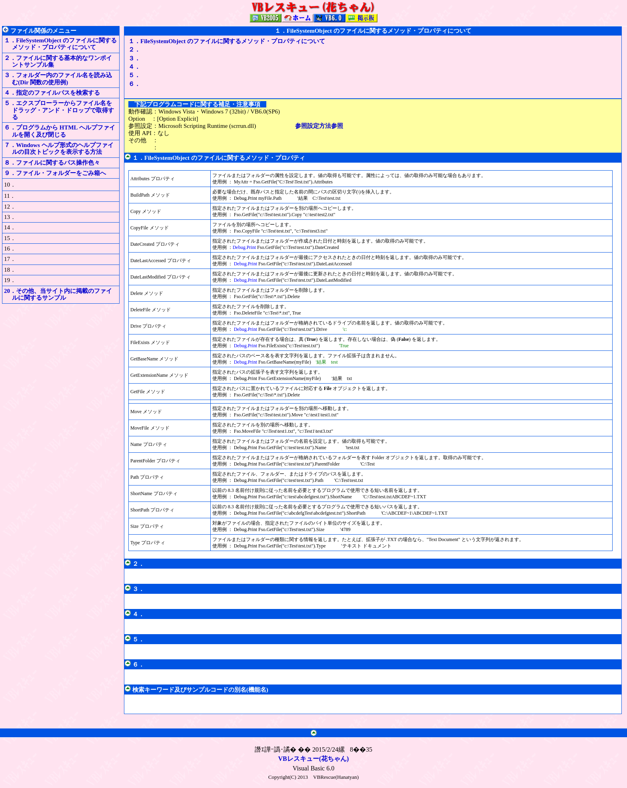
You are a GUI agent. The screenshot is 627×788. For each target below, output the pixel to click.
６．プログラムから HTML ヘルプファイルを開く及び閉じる (59, 130)
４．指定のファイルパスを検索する (52, 93)
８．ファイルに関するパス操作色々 (52, 162)
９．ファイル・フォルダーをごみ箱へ (55, 173)
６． (137, 84)
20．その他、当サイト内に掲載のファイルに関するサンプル (58, 294)
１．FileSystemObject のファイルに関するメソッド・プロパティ (218, 158)
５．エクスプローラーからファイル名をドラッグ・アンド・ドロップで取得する (59, 110)
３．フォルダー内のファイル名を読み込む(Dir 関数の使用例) (58, 78)
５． (137, 75)
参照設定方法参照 (319, 126)
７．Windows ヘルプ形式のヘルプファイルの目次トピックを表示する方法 (59, 148)
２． (137, 49)
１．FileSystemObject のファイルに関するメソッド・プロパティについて (60, 43)
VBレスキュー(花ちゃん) (313, 758)
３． (137, 58)
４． (137, 67)
